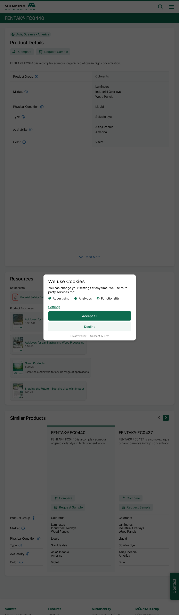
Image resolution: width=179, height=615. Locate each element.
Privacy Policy (78, 335)
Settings (54, 307)
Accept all (89, 316)
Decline (89, 327)
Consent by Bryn (99, 335)
